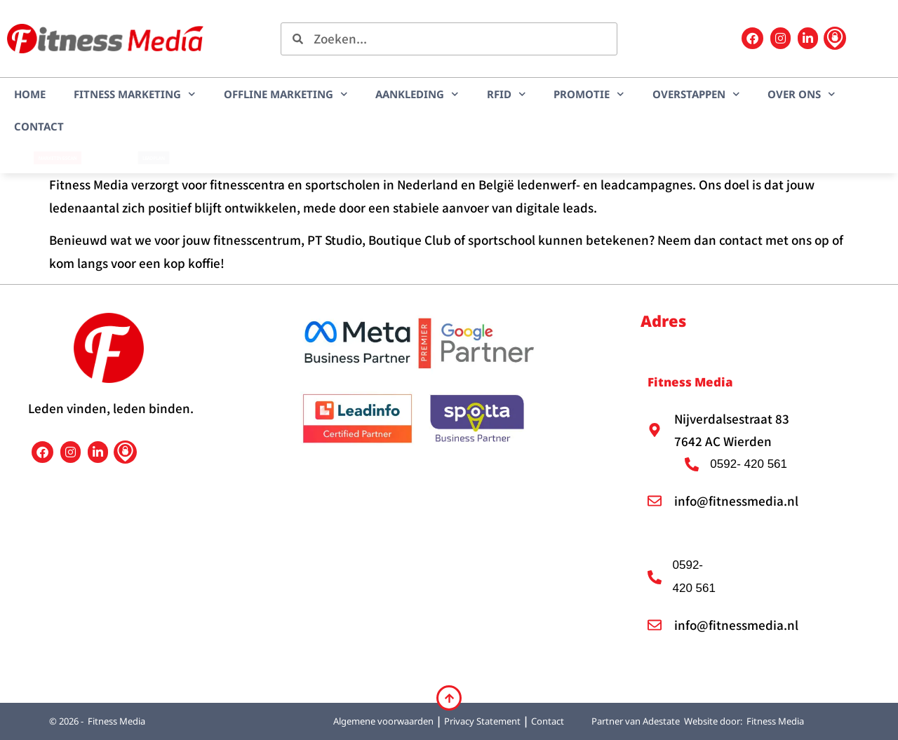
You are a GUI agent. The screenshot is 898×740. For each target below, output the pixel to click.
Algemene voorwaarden (383, 721)
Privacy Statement (482, 721)
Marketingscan (57, 158)
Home (30, 94)
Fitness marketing (135, 94)
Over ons (802, 94)
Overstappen (696, 94)
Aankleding (417, 94)
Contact (39, 126)
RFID (506, 94)
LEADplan (154, 158)
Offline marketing (286, 94)
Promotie (589, 94)
